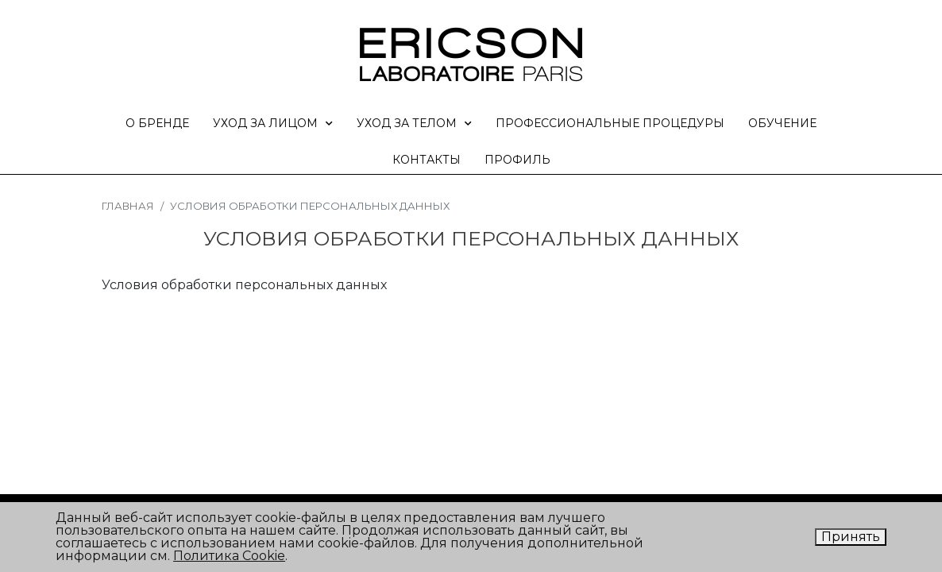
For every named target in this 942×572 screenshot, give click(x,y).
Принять (850, 536)
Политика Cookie (229, 555)
